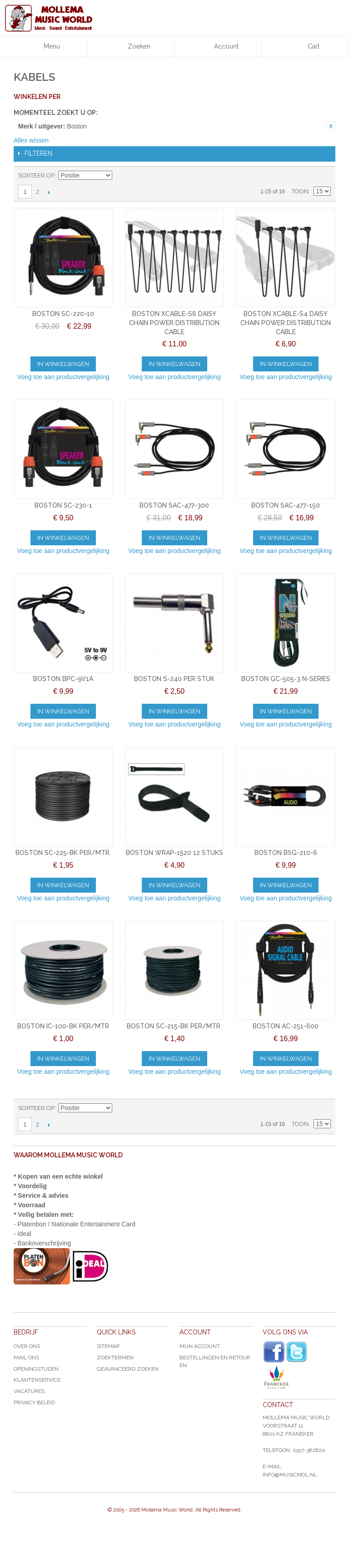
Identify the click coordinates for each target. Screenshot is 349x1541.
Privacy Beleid (34, 1402)
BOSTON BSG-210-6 (285, 852)
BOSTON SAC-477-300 (174, 505)
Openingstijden (36, 1369)
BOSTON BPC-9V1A (63, 678)
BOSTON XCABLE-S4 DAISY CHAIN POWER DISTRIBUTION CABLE (285, 322)
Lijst (324, 176)
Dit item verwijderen (330, 126)
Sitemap (108, 1346)
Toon (300, 191)
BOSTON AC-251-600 (286, 1026)
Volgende (49, 192)
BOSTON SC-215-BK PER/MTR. (174, 1026)
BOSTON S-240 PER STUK (174, 678)
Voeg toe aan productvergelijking (63, 376)
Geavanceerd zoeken (128, 1369)
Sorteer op (36, 175)
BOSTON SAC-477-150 (285, 505)
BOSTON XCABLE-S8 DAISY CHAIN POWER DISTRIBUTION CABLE (174, 322)
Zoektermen (115, 1357)
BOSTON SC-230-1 (63, 505)
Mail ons (26, 1357)
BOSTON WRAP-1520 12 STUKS (174, 852)
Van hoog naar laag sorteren (120, 176)
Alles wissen (31, 140)
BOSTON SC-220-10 (63, 313)
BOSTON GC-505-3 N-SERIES (285, 678)
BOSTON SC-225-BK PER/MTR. (63, 852)
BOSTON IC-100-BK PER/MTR (63, 1026)
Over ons (27, 1346)
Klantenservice (37, 1380)
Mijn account (199, 1346)
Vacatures (29, 1391)
